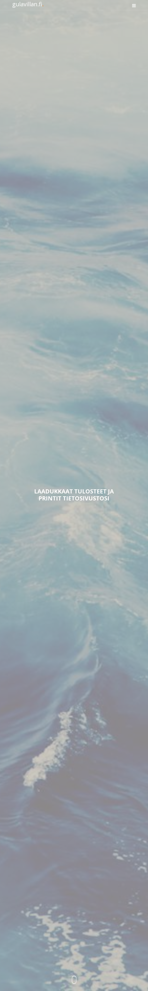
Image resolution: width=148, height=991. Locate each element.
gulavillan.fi (28, 4)
